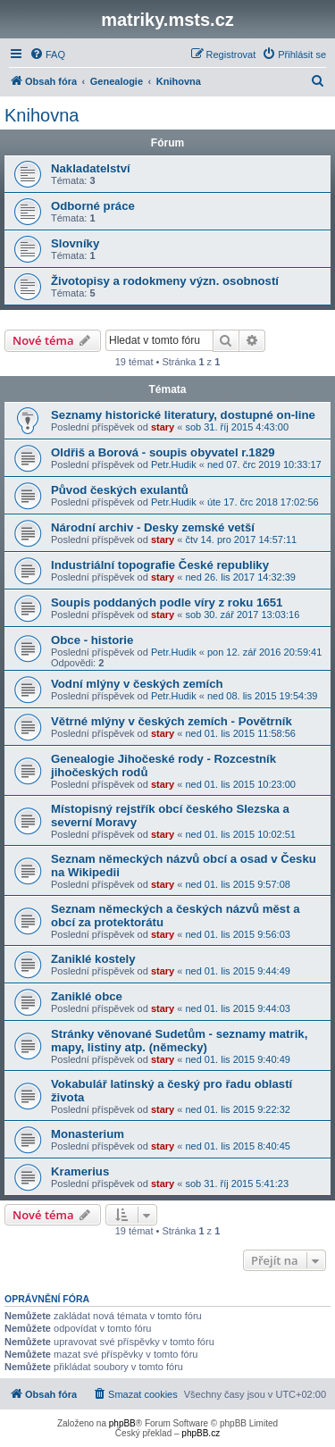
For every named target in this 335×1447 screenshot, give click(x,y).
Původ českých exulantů (119, 490)
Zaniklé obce (86, 996)
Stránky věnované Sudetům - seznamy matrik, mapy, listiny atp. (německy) (179, 1040)
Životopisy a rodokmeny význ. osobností (165, 281)
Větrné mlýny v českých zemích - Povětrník (171, 721)
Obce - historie (92, 640)
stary (162, 427)
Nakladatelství (90, 168)
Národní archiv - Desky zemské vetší (153, 527)
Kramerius (80, 1171)
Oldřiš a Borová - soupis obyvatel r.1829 (163, 452)
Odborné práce (93, 206)
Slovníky (75, 243)
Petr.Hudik (174, 464)
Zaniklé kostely (93, 959)
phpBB (122, 1423)
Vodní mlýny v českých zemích (137, 683)
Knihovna (41, 115)
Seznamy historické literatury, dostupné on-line (183, 415)
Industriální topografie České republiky (160, 565)
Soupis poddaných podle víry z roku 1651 (166, 602)
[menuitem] (47, 54)
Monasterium (87, 1134)
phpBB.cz (200, 1433)
